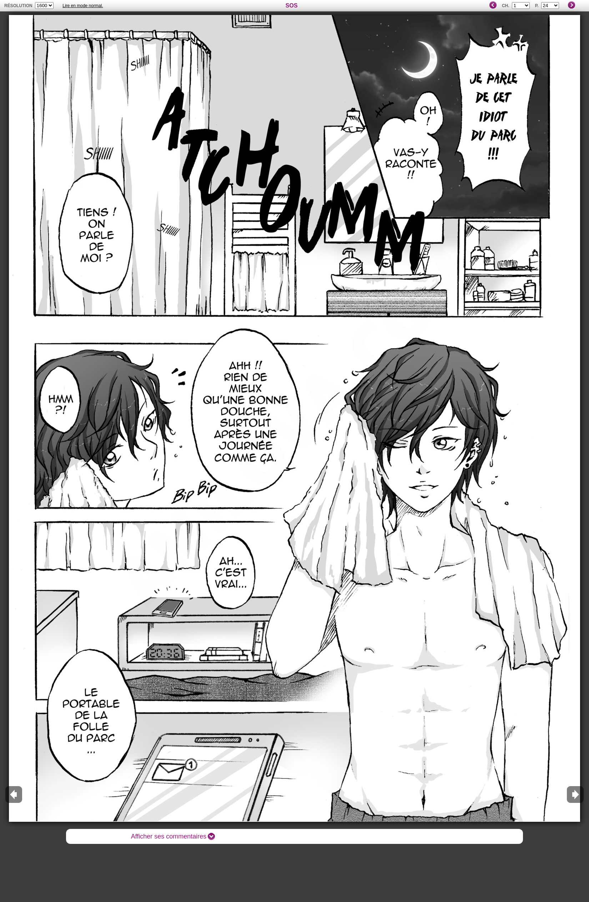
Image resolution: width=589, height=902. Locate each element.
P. (537, 5)
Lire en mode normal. (82, 5)
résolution (18, 5)
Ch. (505, 5)
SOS (292, 5)
